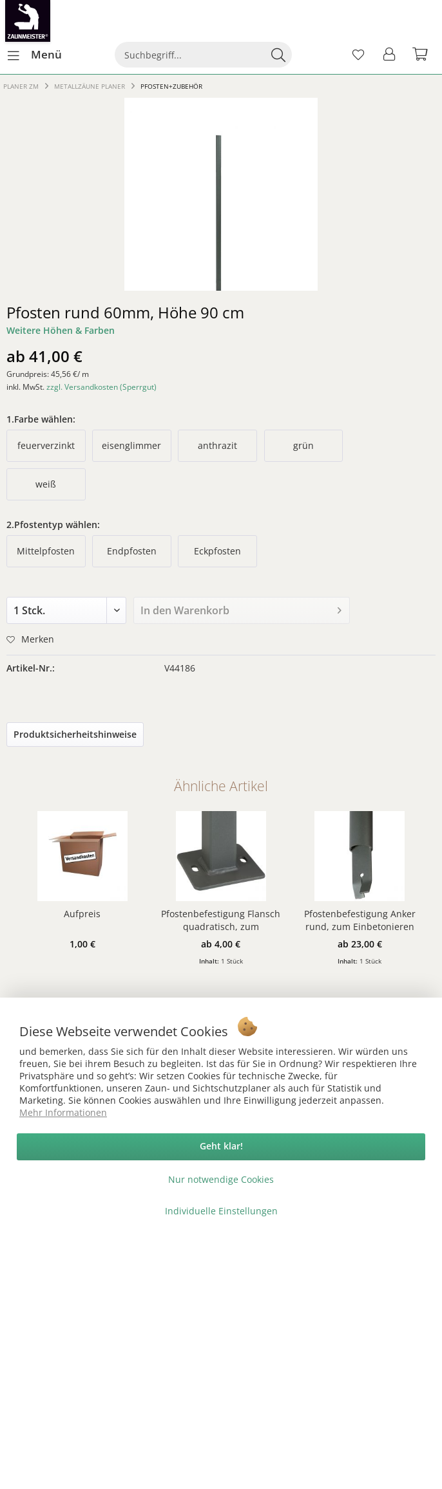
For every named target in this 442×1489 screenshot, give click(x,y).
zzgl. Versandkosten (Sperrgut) (101, 386)
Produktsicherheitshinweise (75, 734)
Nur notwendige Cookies (221, 1179)
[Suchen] (278, 55)
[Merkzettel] (358, 55)
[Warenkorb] (421, 55)
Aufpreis (82, 914)
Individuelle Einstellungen (221, 1211)
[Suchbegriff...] (203, 55)
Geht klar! (221, 1146)
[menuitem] (34, 55)
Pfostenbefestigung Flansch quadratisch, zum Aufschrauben (220, 920)
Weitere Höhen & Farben (60, 330)
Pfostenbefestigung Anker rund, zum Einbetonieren (360, 920)
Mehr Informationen (63, 1112)
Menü (35, 53)
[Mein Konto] (390, 55)
